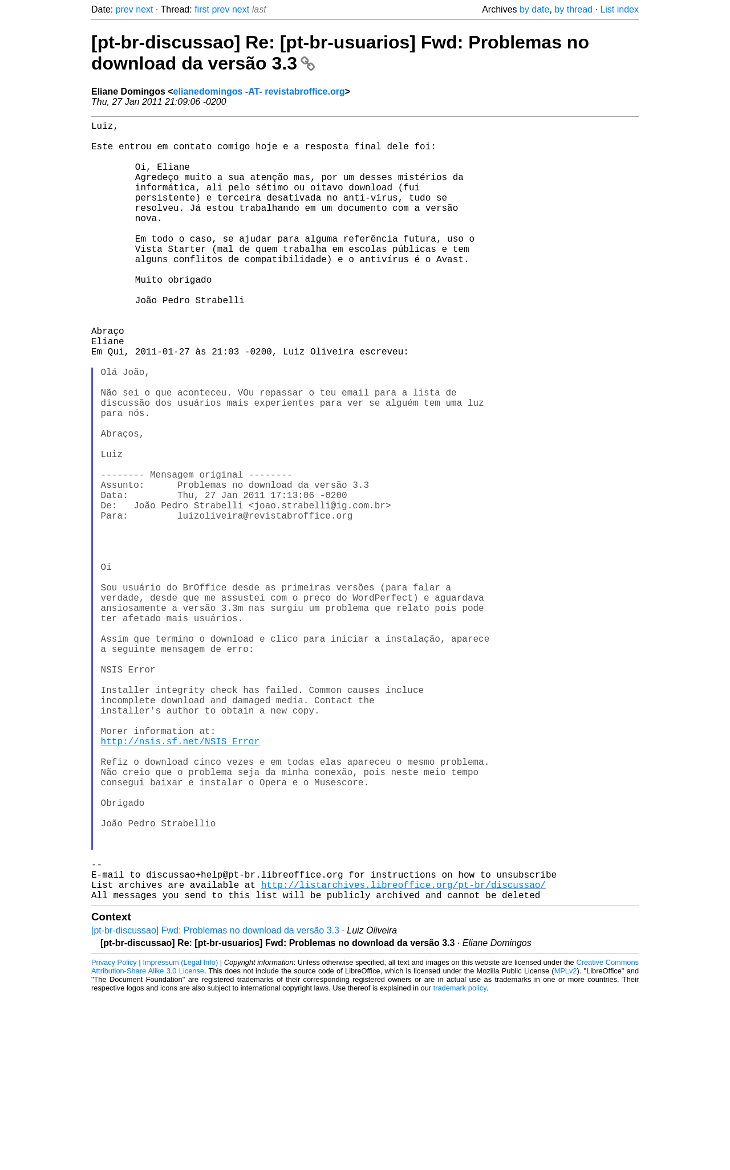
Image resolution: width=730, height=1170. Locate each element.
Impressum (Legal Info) (180, 1135)
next (144, 9)
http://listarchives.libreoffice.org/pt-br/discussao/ (403, 1055)
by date (534, 9)
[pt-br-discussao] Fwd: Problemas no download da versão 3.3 (215, 1103)
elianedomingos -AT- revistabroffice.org (259, 91)
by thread (573, 9)
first (201, 9)
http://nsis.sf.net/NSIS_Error (180, 880)
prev (124, 9)
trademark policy (459, 1161)
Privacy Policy (114, 1135)
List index (619, 9)
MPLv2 (565, 1144)
